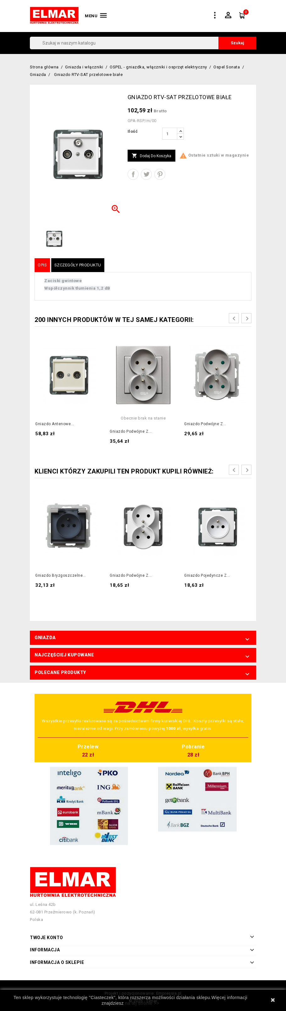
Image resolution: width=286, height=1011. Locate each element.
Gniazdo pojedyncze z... (207, 575)
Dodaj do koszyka (151, 156)
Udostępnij (133, 174)
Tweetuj (146, 174)
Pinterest (160, 174)
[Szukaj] (143, 43)
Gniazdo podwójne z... (131, 431)
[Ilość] (169, 134)
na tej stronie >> (142, 1003)
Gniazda (45, 637)
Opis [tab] (42, 265)
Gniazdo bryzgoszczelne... (60, 575)
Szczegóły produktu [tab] (77, 265)
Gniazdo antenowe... (54, 424)
